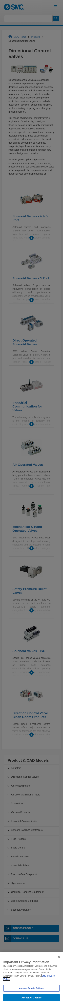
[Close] (59, 961)
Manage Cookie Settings (31, 992)
